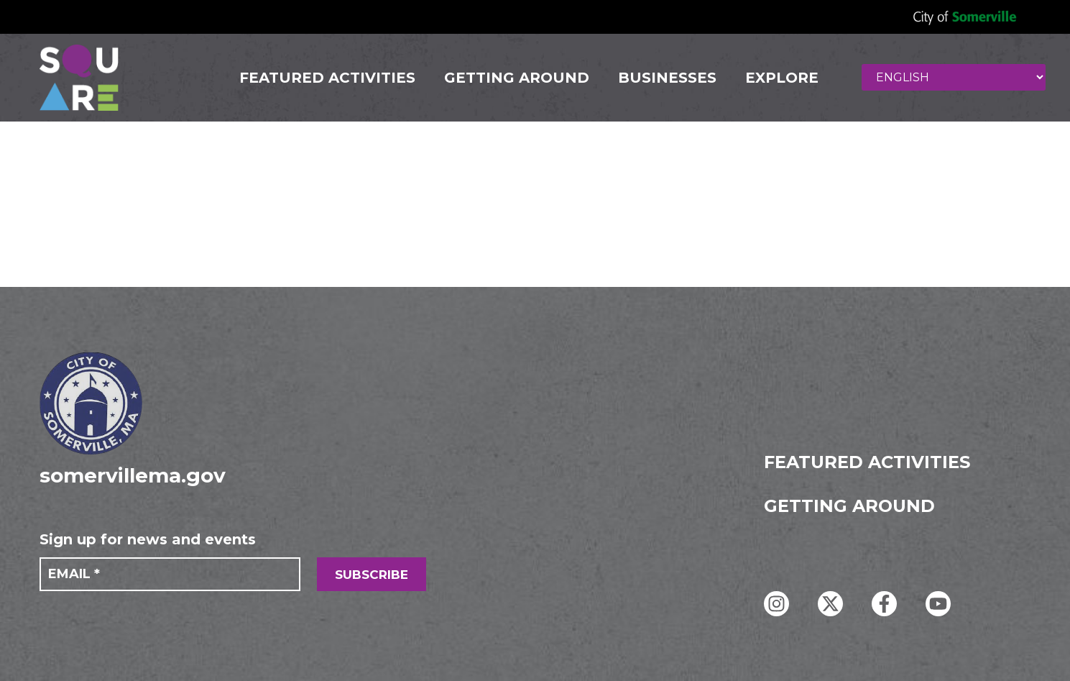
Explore (781, 77)
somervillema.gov (133, 475)
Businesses (667, 77)
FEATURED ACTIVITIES (327, 77)
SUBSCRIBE (371, 574)
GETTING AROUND (516, 77)
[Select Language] (954, 77)
